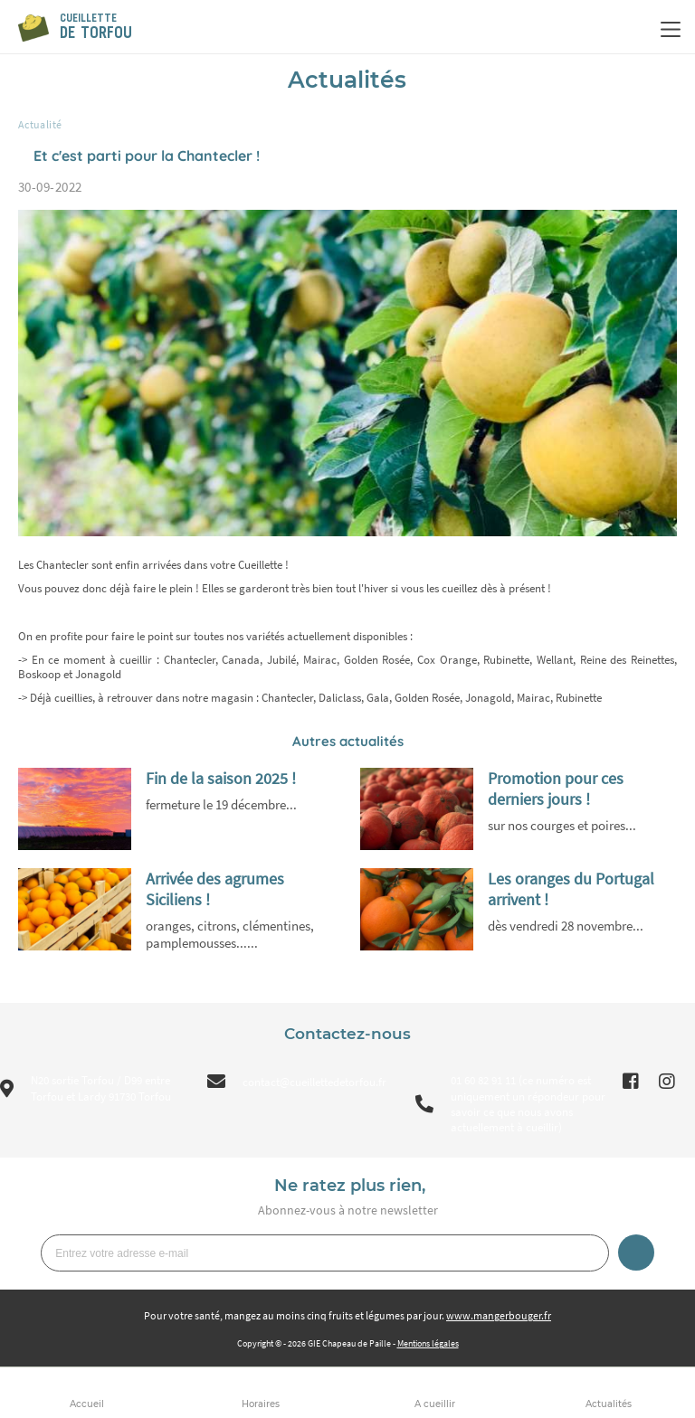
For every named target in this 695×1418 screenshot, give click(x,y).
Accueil (87, 1404)
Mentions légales (428, 1343)
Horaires (261, 1404)
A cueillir (434, 1404)
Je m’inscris (636, 1252)
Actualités (609, 1404)
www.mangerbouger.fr (498, 1315)
